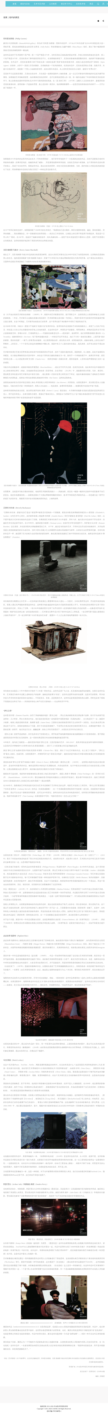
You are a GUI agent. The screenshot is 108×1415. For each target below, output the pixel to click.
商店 (91, 4)
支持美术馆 (81, 4)
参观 (14, 4)
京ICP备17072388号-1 (54, 1411)
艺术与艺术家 (40, 4)
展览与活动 (26, 4)
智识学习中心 (66, 4)
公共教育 (54, 4)
